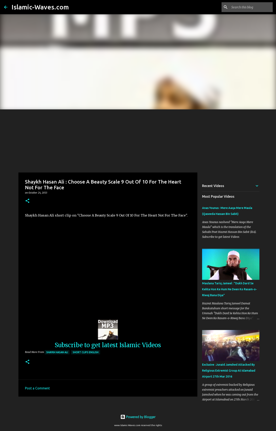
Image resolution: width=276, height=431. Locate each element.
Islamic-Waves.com (40, 7)
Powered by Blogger (138, 417)
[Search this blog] (251, 7)
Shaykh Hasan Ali (57, 352)
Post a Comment (37, 388)
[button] (27, 201)
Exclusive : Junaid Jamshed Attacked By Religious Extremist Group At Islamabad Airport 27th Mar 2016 (228, 370)
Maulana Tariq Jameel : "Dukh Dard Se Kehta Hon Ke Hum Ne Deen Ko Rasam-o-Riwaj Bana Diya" (229, 289)
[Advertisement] (138, 140)
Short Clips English (85, 352)
